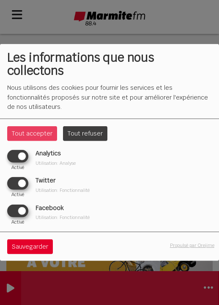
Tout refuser (85, 133)
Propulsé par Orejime (192, 245)
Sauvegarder (30, 246)
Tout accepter (32, 133)
